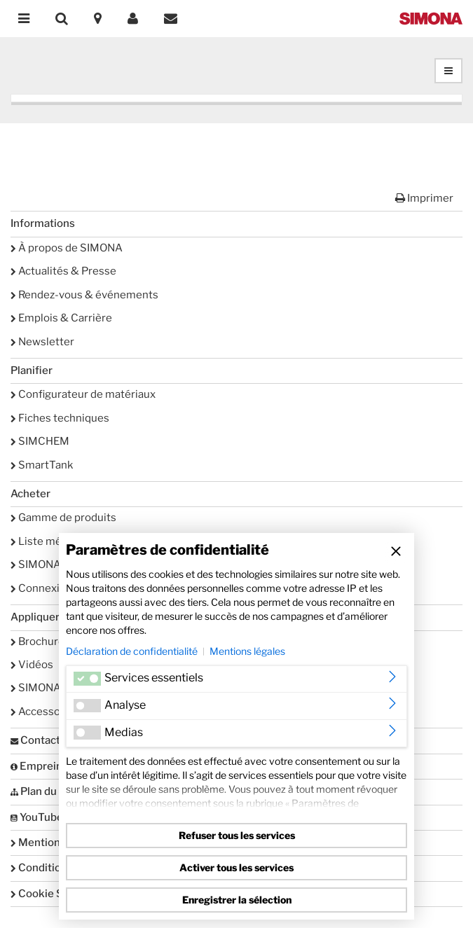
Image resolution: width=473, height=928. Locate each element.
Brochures (40, 641)
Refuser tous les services (237, 835)
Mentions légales (247, 651)
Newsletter (42, 341)
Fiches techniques (60, 418)
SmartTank (42, 465)
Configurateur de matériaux (83, 394)
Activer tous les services (236, 867)
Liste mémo (44, 541)
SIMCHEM (40, 441)
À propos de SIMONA (67, 248)
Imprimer (424, 198)
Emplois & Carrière (61, 318)
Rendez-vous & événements (84, 295)
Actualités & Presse (63, 271)
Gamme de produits (63, 517)
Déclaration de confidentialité (132, 651)
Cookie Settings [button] (55, 893)
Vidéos (32, 664)
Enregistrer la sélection (237, 900)
